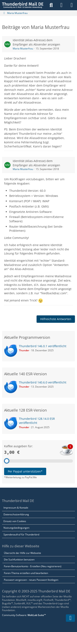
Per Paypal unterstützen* (25, 471)
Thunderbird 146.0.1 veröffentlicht (42, 346)
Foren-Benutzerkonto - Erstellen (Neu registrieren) (32, 566)
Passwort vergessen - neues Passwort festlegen (31, 580)
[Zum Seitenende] (70, 618)
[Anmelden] (61, 5)
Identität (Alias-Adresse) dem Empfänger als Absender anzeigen (36, 42)
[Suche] (51, 5)
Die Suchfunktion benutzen (19, 559)
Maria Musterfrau (23, 48)
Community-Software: (24, 615)
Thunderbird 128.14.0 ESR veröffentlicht (37, 421)
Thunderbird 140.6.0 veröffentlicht (42, 382)
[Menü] (72, 5)
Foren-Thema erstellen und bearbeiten (26, 573)
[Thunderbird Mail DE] (22, 5)
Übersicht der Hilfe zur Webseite (22, 553)
